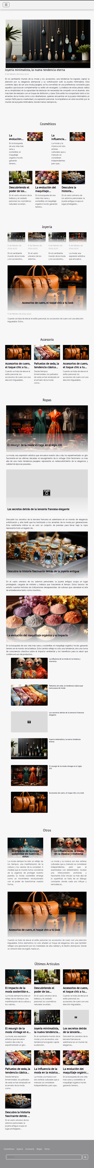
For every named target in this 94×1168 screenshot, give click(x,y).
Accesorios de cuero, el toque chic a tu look (47, 302)
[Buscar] (44, 1157)
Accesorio (29, 1149)
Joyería (20, 1149)
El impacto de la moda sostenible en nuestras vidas (25, 853)
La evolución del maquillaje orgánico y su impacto (45, 193)
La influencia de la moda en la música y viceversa (64, 660)
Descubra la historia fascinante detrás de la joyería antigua (43, 571)
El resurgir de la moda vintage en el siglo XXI (78, 240)
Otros (47, 1149)
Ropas (39, 1149)
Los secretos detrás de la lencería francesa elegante (38, 509)
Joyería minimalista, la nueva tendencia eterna (35, 70)
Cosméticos (9, 1149)
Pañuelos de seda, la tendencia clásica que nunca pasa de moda (46, 369)
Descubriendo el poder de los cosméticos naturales (19, 193)
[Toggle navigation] (6, 4)
